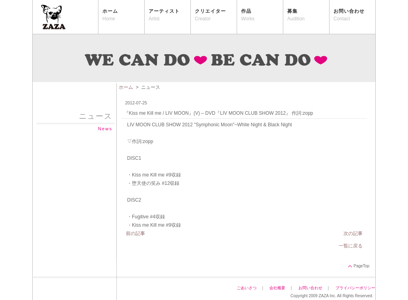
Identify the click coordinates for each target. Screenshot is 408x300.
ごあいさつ (247, 288)
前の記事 (135, 233)
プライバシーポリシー (357, 288)
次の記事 (353, 233)
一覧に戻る (351, 246)
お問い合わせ (310, 288)
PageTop (361, 266)
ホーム (126, 87)
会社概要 (277, 288)
